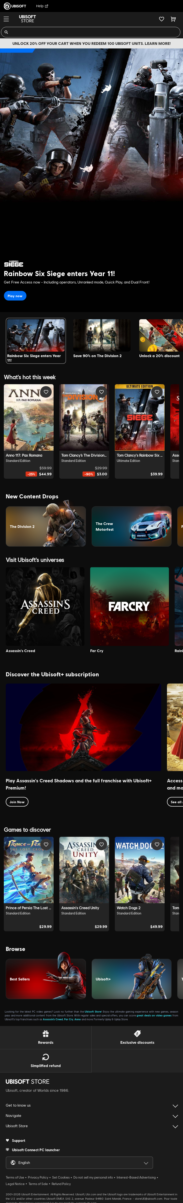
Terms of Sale (38, 1182)
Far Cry (68, 1017)
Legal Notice (15, 1182)
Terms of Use (15, 1175)
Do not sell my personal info (93, 1175)
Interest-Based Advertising (136, 1175)
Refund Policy (61, 1182)
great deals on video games (154, 1013)
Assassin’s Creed (53, 1017)
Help (42, 6)
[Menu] (6, 19)
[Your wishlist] (161, 19)
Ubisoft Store (93, 1009)
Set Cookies (61, 1175)
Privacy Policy (38, 1175)
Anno (77, 1017)
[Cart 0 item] (173, 19)
